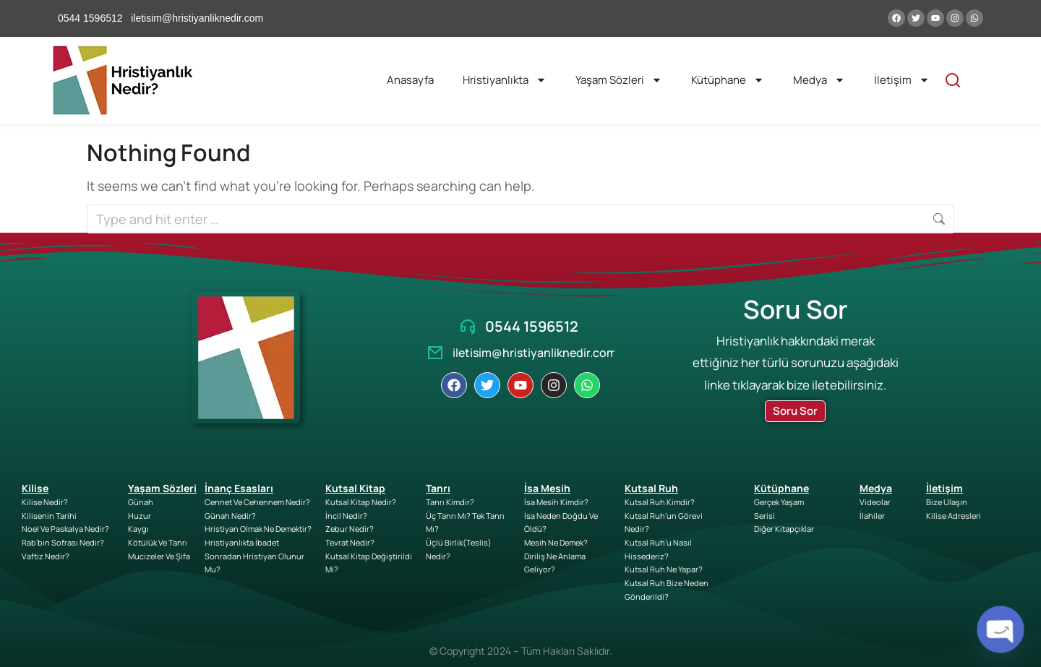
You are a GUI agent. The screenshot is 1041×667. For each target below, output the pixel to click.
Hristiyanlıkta (505, 79)
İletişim (902, 79)
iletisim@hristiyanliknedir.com (535, 353)
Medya (819, 79)
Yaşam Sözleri (618, 79)
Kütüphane (727, 79)
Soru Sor (795, 410)
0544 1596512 (531, 326)
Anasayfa (410, 79)
